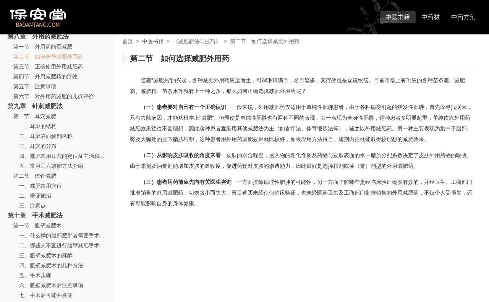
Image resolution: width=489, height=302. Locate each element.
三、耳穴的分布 (38, 146)
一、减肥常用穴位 (40, 186)
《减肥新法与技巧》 (197, 41)
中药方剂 (463, 17)
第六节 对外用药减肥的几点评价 (53, 96)
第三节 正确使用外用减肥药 (48, 66)
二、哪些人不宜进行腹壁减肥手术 (59, 245)
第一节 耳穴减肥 (34, 116)
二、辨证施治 (35, 196)
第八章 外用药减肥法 (38, 36)
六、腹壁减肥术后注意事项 (51, 285)
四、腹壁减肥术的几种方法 (51, 265)
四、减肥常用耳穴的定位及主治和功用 (64, 156)
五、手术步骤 (35, 275)
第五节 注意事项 (34, 86)
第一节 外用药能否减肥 (42, 47)
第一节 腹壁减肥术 (37, 225)
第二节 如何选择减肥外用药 (48, 57)
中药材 (430, 17)
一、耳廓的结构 (38, 126)
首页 (127, 41)
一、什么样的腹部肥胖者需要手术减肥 (64, 235)
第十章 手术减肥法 (35, 215)
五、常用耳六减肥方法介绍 (51, 166)
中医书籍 (397, 17)
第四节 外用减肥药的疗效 (45, 76)
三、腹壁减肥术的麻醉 (46, 255)
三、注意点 (32, 206)
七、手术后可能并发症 (46, 295)
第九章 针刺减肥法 (35, 106)
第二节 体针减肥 (34, 176)
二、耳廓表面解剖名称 (46, 136)
